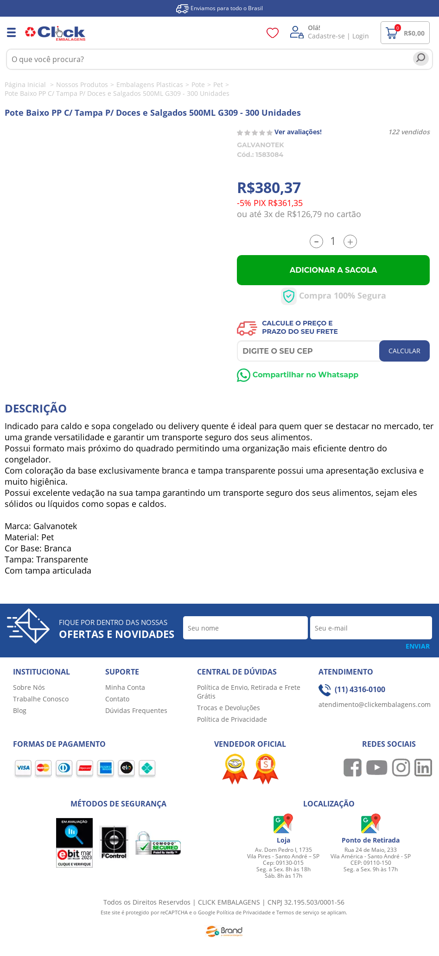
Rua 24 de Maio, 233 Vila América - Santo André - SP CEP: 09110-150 (371, 856)
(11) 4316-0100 (351, 689)
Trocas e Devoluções (228, 707)
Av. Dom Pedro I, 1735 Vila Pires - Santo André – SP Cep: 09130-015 (283, 856)
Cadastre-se (326, 35)
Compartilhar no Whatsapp (297, 374)
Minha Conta (125, 687)
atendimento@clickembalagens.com (374, 704)
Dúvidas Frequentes (136, 710)
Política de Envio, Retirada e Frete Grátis (248, 691)
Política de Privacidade (232, 719)
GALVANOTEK (260, 145)
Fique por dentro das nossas (116, 629)
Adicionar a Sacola (333, 270)
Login (360, 35)
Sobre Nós (29, 687)
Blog (19, 710)
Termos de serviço (298, 912)
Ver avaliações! (298, 131)
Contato (117, 698)
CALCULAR (404, 350)
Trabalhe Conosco (41, 698)
